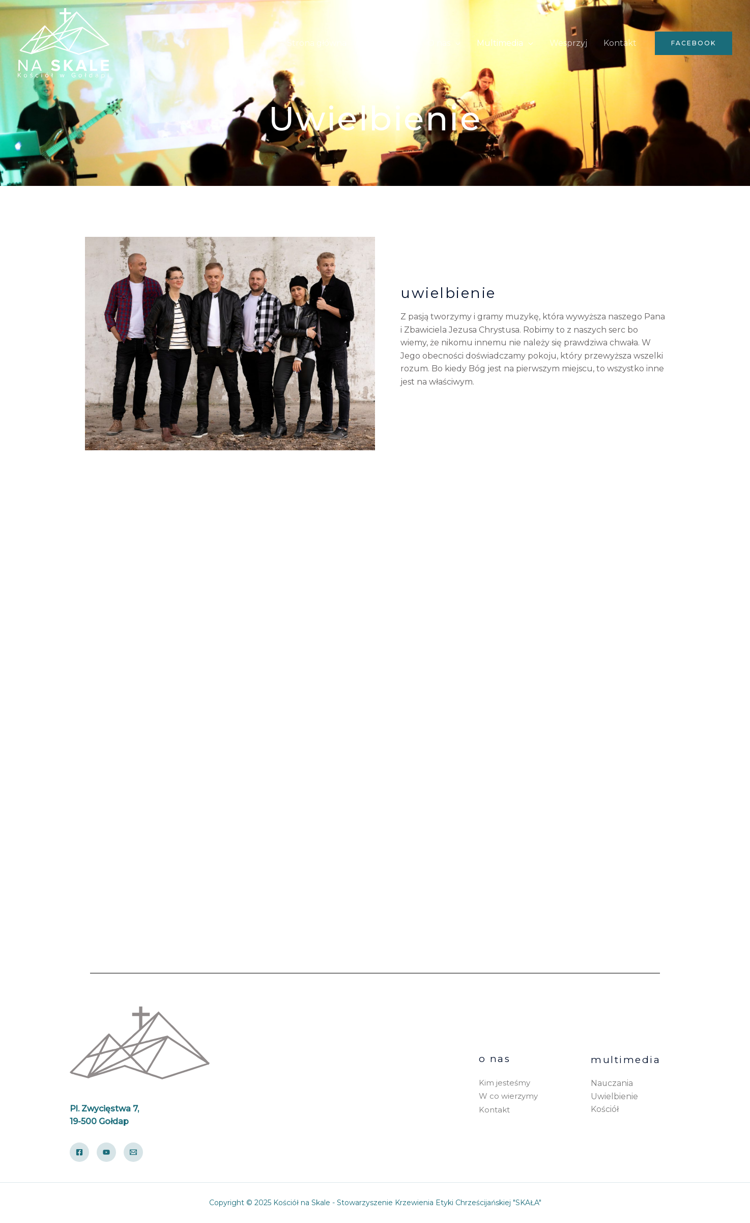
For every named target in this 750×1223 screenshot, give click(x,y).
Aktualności (387, 43)
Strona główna (317, 43)
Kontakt (620, 43)
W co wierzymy (508, 1096)
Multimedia (500, 43)
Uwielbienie (614, 1096)
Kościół (605, 1109)
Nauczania (612, 1083)
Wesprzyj (568, 43)
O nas (438, 43)
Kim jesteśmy (504, 1083)
